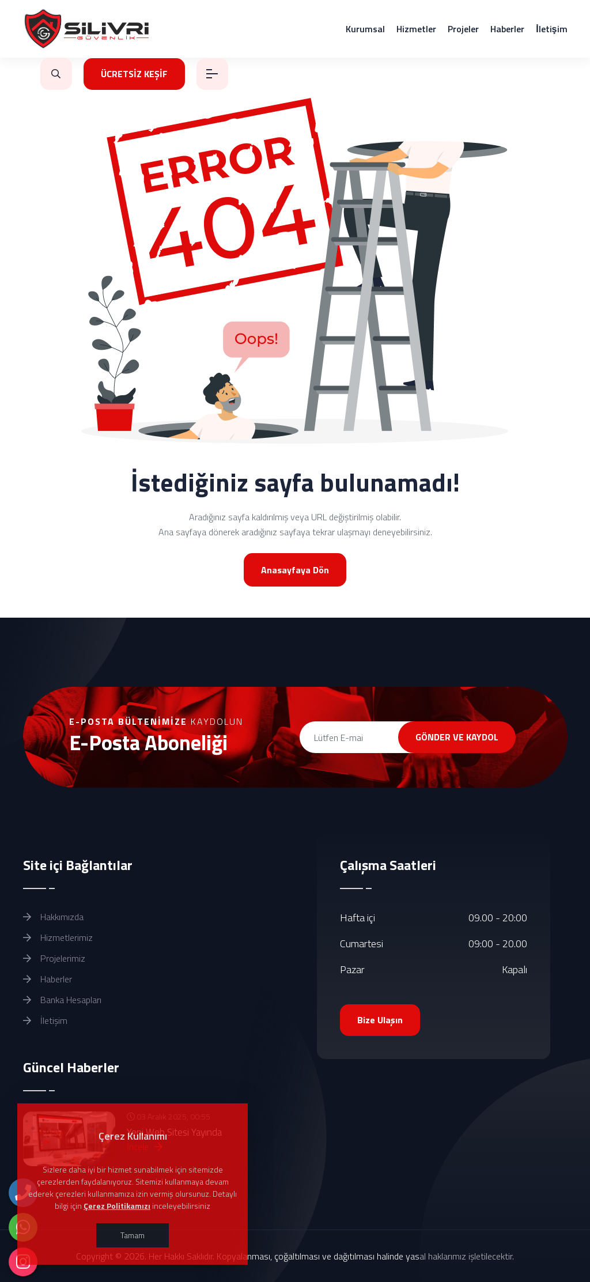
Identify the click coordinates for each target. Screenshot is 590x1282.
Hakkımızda (53, 917)
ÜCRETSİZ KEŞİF (134, 74)
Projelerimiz (54, 958)
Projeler (463, 29)
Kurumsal (365, 29)
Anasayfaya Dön (295, 570)
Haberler (507, 29)
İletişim (551, 29)
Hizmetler (416, 29)
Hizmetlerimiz (58, 937)
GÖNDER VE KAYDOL (456, 737)
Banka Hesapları (62, 1000)
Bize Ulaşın (380, 1020)
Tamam (132, 1235)
